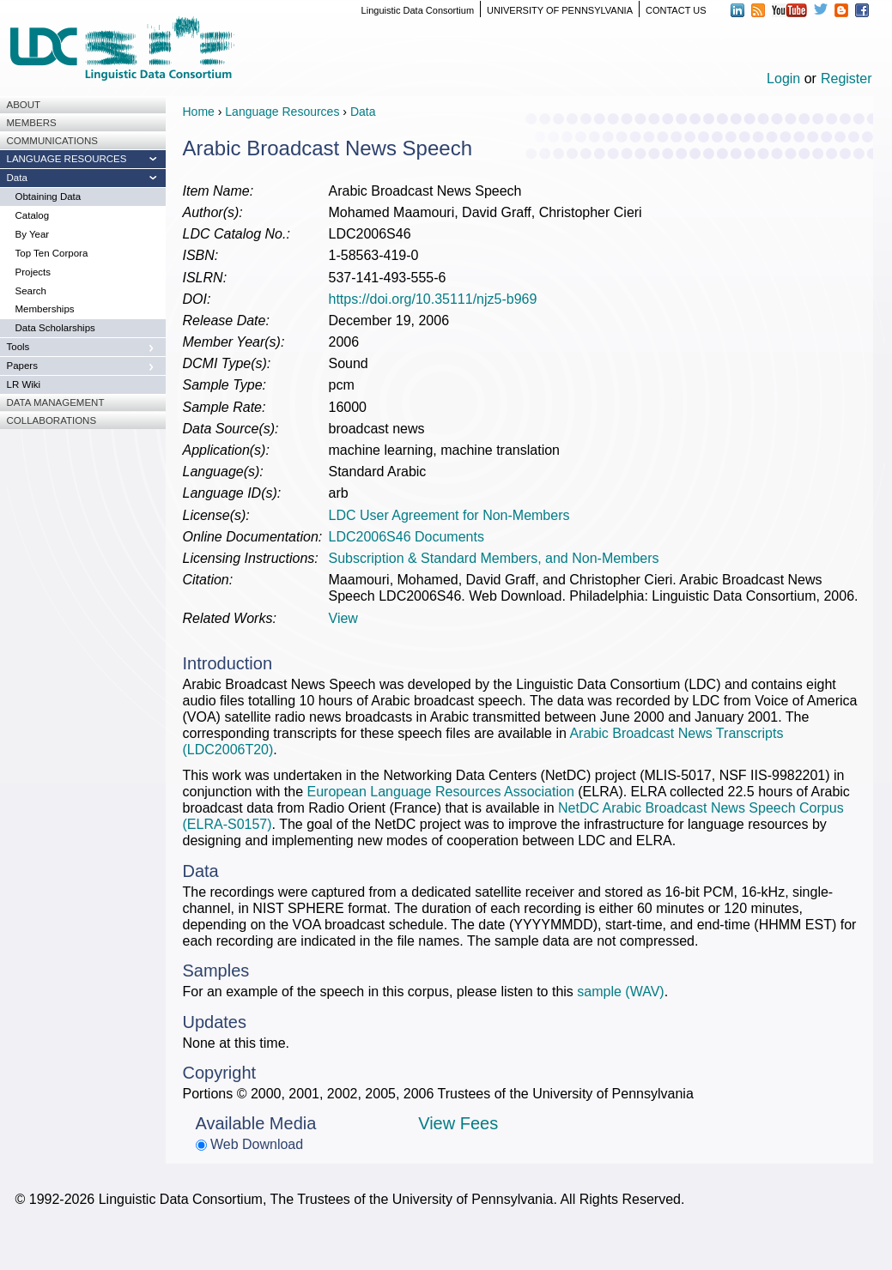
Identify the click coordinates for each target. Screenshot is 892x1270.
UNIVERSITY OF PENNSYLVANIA (560, 10)
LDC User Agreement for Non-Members (449, 515)
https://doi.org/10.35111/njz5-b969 (433, 299)
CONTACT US (676, 10)
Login (783, 78)
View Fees (458, 1123)
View (343, 618)
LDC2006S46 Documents (406, 536)
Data (363, 111)
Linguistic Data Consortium (417, 10)
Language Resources (282, 111)
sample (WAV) (620, 991)
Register (846, 78)
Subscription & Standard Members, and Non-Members (494, 558)
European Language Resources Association (439, 791)
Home (199, 111)
